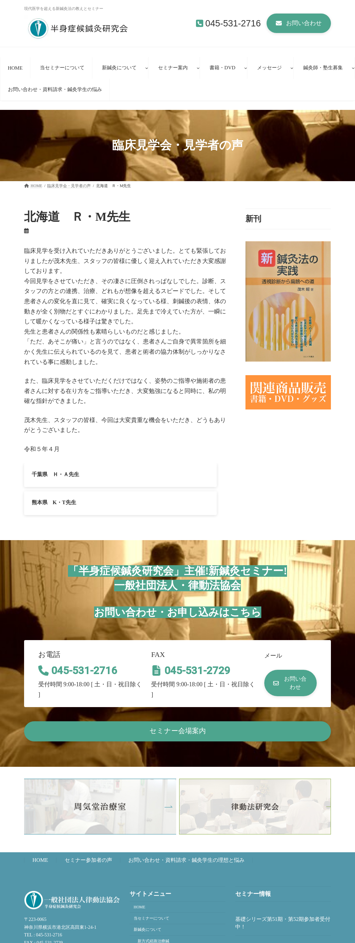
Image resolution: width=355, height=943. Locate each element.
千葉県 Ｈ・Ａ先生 (55, 474)
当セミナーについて (151, 886)
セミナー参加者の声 (88, 829)
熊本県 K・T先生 (161, 474)
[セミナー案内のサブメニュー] (198, 67)
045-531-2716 (233, 23)
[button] (299, 23)
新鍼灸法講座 (149, 921)
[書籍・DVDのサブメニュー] (245, 67)
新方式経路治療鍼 (153, 909)
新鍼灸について (147, 898)
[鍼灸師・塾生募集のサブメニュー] (353, 67)
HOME (40, 829)
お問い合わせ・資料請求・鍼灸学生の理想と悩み (186, 829)
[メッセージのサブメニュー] (291, 67)
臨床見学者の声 (151, 932)
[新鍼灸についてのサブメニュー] (146, 67)
